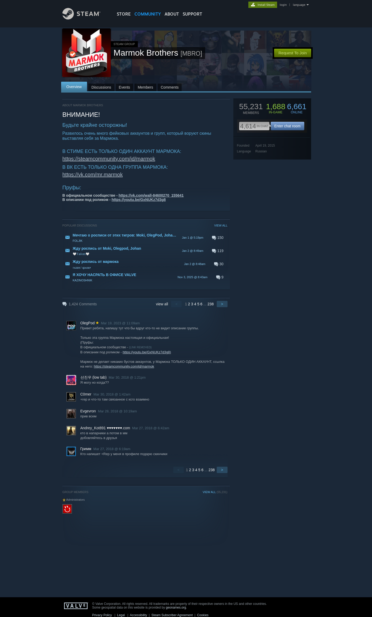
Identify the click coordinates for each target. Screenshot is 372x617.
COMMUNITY (147, 14)
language (299, 5)
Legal (121, 615)
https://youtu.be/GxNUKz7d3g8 (139, 199)
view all (162, 304)
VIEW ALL (220, 225)
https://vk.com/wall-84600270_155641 (151, 195)
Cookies (203, 615)
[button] (145, 237)
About (172, 14)
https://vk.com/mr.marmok (92, 174)
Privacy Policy (102, 615)
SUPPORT (192, 14)
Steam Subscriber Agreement (172, 615)
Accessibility (138, 615)
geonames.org (176, 607)
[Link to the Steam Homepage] (85, 18)
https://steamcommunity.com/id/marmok (108, 159)
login (283, 5)
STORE (124, 14)
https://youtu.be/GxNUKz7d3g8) (147, 352)
